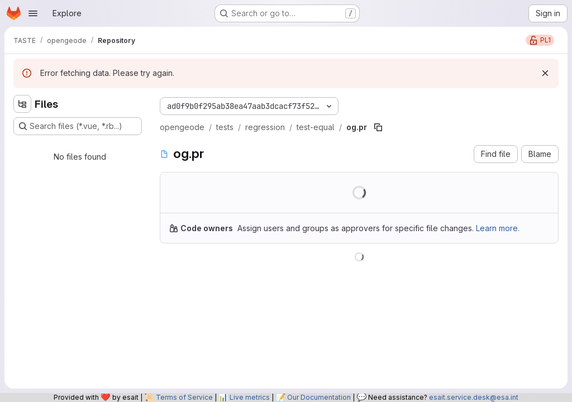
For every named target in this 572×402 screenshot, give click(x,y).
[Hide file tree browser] (22, 104)
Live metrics (250, 397)
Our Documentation (319, 397)
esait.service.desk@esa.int (473, 397)
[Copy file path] (378, 127)
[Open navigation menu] (33, 13)
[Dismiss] (545, 73)
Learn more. (497, 228)
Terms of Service (184, 397)
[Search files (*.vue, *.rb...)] (77, 126)
